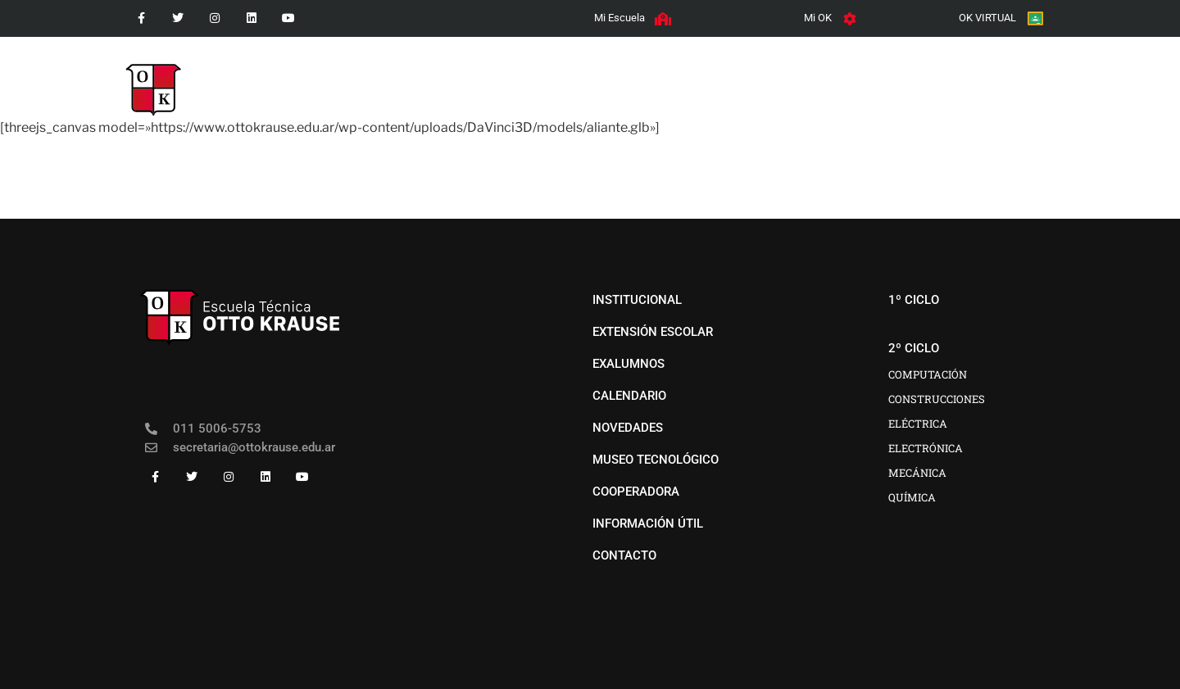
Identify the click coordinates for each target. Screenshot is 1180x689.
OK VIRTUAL (987, 17)
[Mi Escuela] (662, 18)
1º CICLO (561, 77)
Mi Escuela (619, 17)
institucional (462, 77)
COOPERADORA (948, 77)
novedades (745, 77)
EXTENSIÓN (842, 77)
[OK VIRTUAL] (1035, 18)
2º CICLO (648, 78)
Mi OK (818, 17)
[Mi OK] (849, 18)
